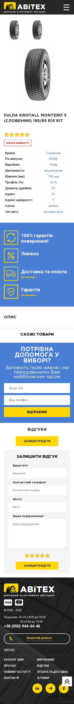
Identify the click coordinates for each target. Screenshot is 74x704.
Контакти (11, 677)
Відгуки (43, 665)
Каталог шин (14, 659)
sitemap (43, 677)
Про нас (10, 665)
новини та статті (17, 671)
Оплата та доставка (52, 671)
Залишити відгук (37, 441)
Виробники (45, 659)
